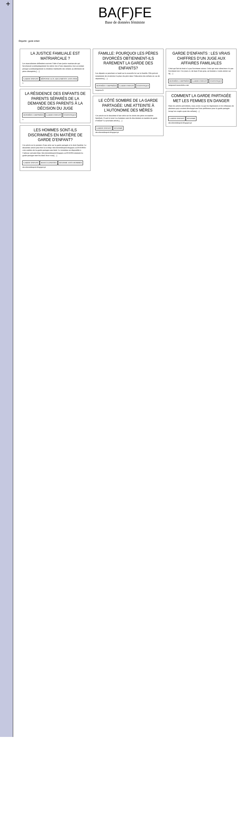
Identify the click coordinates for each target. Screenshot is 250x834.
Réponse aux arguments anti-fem (59, 79)
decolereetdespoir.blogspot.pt (151, 190)
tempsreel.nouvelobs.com (149, 129)
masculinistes (48, 265)
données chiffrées (92, 107)
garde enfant (30, 79)
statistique (128, 107)
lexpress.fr (85, 111)
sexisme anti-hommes (70, 265)
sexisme (162, 185)
